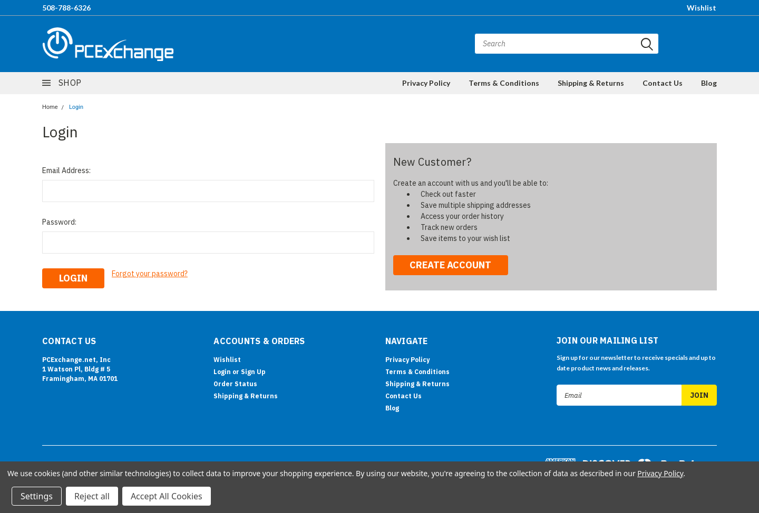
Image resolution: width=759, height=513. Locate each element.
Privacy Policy (426, 82)
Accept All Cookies (166, 496)
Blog (709, 82)
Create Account (450, 265)
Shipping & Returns (591, 82)
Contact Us (663, 82)
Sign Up (253, 371)
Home (50, 107)
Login (76, 107)
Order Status (235, 383)
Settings (37, 496)
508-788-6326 (66, 7)
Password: (59, 222)
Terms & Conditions (504, 82)
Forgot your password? (150, 273)
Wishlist (701, 7)
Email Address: (66, 170)
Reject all (92, 496)
